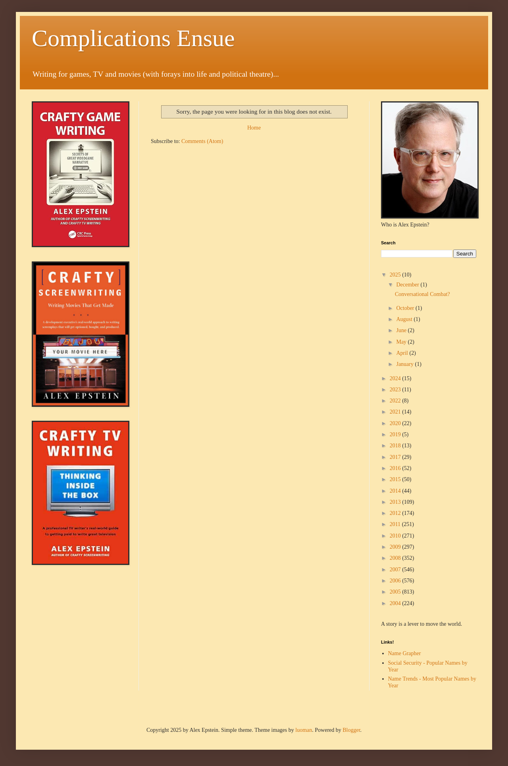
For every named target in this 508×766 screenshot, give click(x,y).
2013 (396, 502)
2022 (396, 401)
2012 (396, 513)
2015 (396, 479)
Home (254, 128)
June (402, 330)
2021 (396, 412)
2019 (396, 434)
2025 (396, 275)
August (405, 319)
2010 (396, 536)
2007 (396, 570)
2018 (396, 446)
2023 (396, 390)
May (402, 342)
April (402, 353)
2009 (396, 547)
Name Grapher (404, 653)
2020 (396, 423)
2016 (396, 468)
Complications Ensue (133, 38)
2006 (396, 581)
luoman (303, 730)
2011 (396, 524)
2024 (396, 378)
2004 (396, 603)
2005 (396, 592)
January (405, 364)
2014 (396, 491)
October (406, 308)
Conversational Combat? (422, 294)
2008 (396, 558)
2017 (396, 457)
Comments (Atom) (202, 141)
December (408, 285)
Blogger (351, 730)
